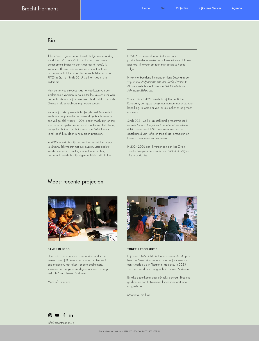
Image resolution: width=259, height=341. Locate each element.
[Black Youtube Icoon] (57, 315)
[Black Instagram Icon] (50, 315)
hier (67, 282)
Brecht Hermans (40, 8)
